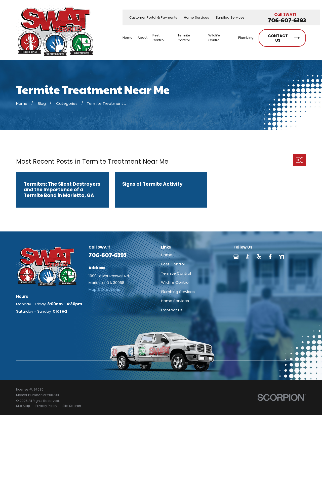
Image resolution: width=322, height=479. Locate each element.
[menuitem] (23, 406)
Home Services (196, 17)
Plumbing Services (178, 291)
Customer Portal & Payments (153, 17)
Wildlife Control (175, 282)
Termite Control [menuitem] (184, 37)
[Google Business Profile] (236, 256)
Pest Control (173, 264)
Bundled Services (230, 17)
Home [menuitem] (128, 37)
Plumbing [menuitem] (246, 37)
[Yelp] (258, 256)
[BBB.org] (247, 256)
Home (166, 254)
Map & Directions (104, 289)
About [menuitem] (142, 37)
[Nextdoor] (281, 256)
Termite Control (176, 273)
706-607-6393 (287, 20)
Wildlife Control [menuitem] (214, 37)
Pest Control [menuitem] (158, 37)
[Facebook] (270, 256)
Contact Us (172, 310)
